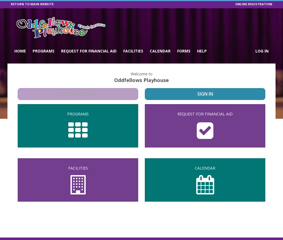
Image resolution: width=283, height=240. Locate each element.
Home (20, 51)
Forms (183, 51)
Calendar (160, 51)
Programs (43, 51)
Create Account (78, 94)
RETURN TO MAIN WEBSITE (32, 4)
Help (202, 51)
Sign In (205, 94)
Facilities (133, 51)
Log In (262, 51)
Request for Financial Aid (89, 51)
